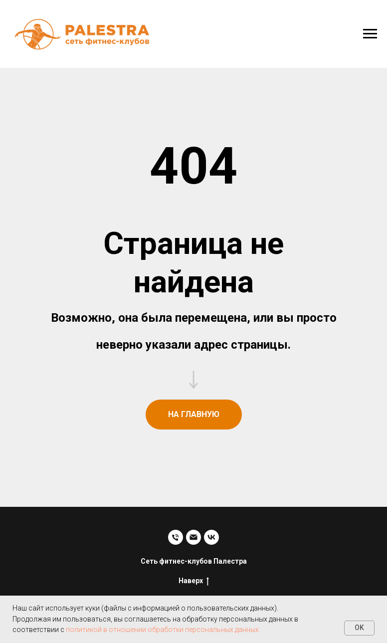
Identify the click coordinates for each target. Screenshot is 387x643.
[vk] (211, 537)
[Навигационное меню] (370, 34)
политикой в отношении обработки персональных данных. (163, 630)
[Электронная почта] (193, 537)
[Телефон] (175, 537)
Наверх (194, 581)
